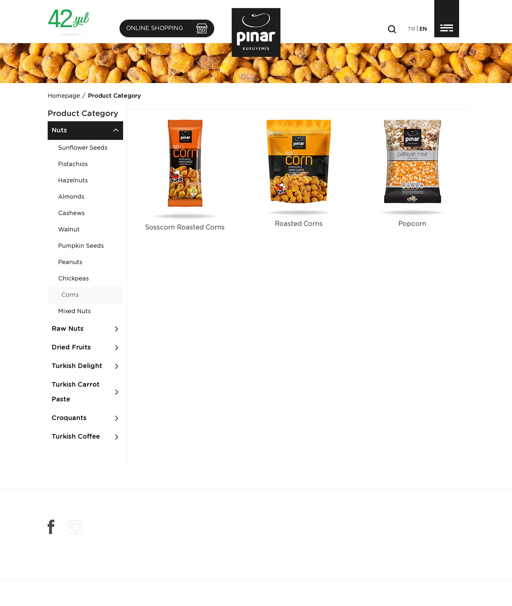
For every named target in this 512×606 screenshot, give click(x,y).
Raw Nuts (68, 329)
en (423, 29)
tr (411, 29)
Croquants (69, 418)
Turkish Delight (77, 366)
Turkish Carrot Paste (76, 392)
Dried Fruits (71, 347)
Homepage (64, 96)
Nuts (59, 130)
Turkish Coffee (76, 436)
